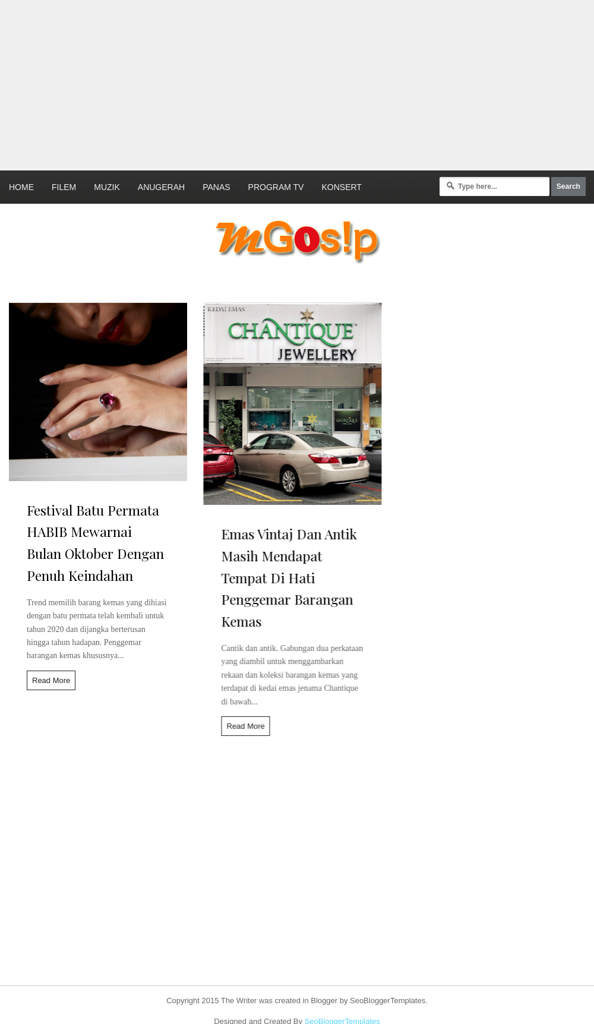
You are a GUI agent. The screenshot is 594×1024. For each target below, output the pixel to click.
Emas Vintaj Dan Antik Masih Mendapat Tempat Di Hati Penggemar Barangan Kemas (284, 577)
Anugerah (161, 187)
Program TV (276, 187)
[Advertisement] (238, 83)
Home (21, 187)
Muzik (107, 187)
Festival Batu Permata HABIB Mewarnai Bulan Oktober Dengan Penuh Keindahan (95, 542)
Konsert (341, 187)
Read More (51, 680)
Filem (64, 187)
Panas (216, 187)
